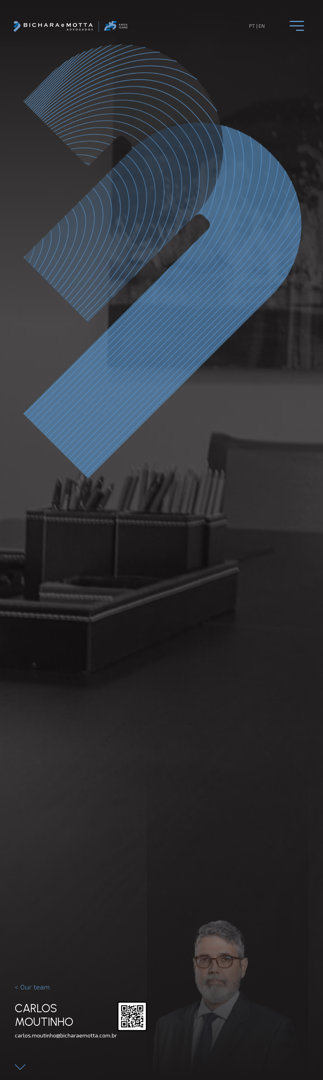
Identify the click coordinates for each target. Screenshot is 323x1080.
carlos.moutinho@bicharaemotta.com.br (66, 1035)
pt (252, 26)
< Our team (32, 987)
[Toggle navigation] (296, 25)
